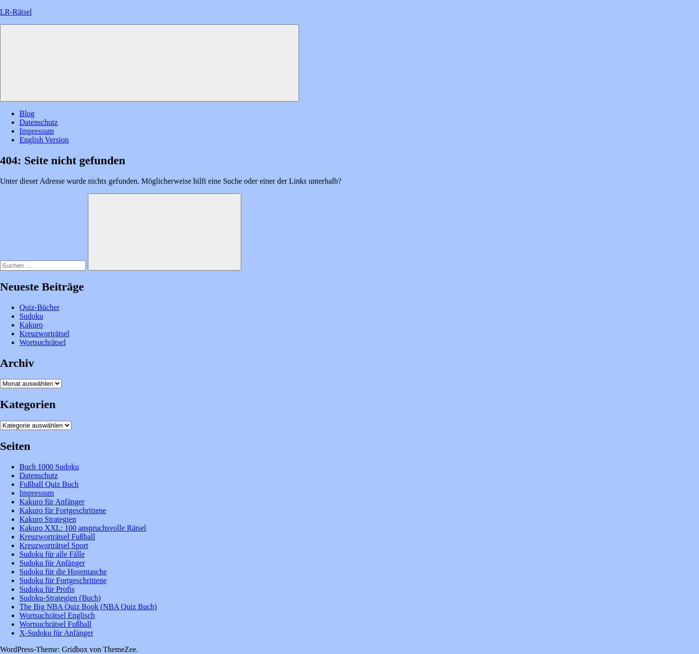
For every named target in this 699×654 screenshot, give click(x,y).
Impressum (36, 131)
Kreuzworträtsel (44, 333)
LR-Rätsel (16, 12)
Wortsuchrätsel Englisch (57, 615)
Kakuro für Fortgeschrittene (62, 510)
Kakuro (31, 325)
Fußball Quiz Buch (49, 484)
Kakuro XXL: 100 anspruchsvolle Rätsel (82, 528)
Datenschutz (38, 122)
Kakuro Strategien (47, 519)
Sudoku (31, 316)
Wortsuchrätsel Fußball (55, 624)
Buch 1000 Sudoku (49, 467)
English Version (43, 140)
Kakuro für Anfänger (51, 502)
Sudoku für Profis (47, 589)
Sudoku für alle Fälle (52, 554)
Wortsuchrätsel (42, 342)
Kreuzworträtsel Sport (53, 545)
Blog (26, 113)
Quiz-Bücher (39, 307)
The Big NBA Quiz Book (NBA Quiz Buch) (88, 606)
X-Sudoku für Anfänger (56, 633)
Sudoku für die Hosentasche (63, 572)
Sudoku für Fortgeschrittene (63, 580)
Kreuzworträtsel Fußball (57, 537)
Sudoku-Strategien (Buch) (60, 598)
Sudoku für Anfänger (52, 563)
